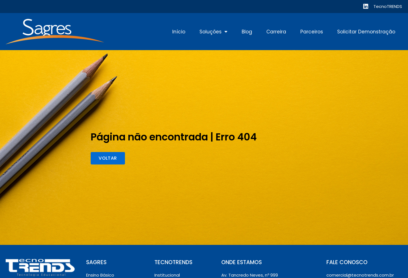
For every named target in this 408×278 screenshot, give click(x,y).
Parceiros (311, 31)
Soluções (213, 32)
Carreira (276, 31)
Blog (247, 31)
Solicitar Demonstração (366, 31)
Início (178, 31)
